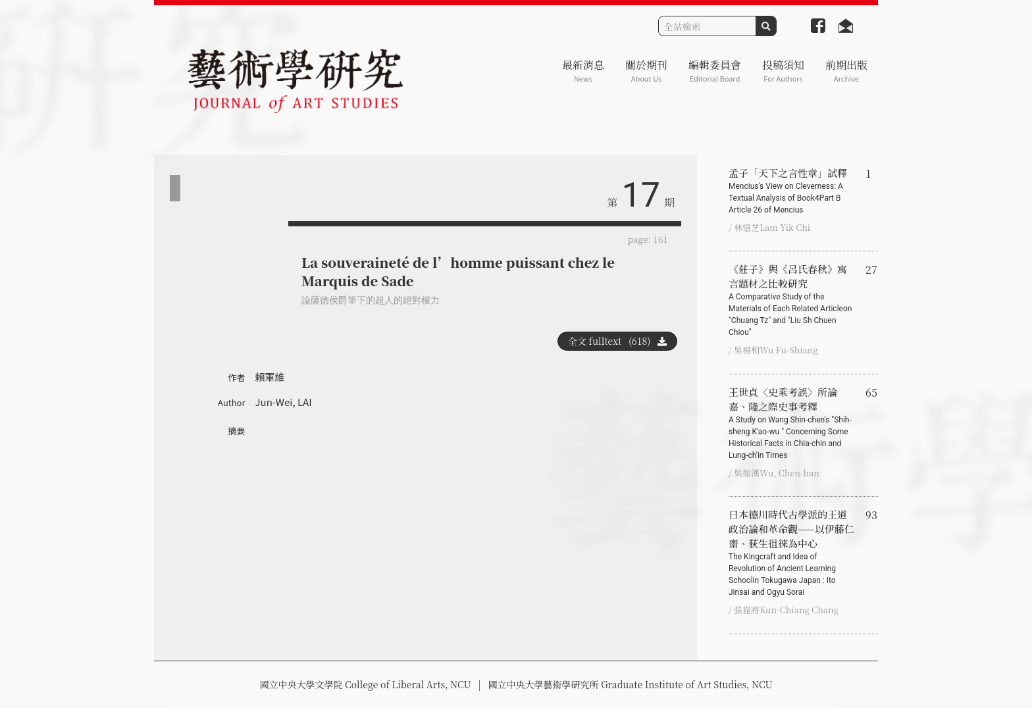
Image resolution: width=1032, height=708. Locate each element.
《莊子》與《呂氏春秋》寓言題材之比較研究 (792, 300)
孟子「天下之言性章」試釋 (792, 191)
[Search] (707, 26)
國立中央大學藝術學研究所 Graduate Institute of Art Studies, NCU (630, 684)
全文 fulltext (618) (617, 340)
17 (641, 195)
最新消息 (583, 70)
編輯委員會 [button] (714, 70)
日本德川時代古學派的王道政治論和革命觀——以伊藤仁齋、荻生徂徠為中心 (792, 552)
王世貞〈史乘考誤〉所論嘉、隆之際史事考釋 (792, 423)
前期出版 (846, 70)
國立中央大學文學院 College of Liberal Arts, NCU (365, 684)
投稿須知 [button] (783, 70)
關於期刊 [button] (646, 70)
